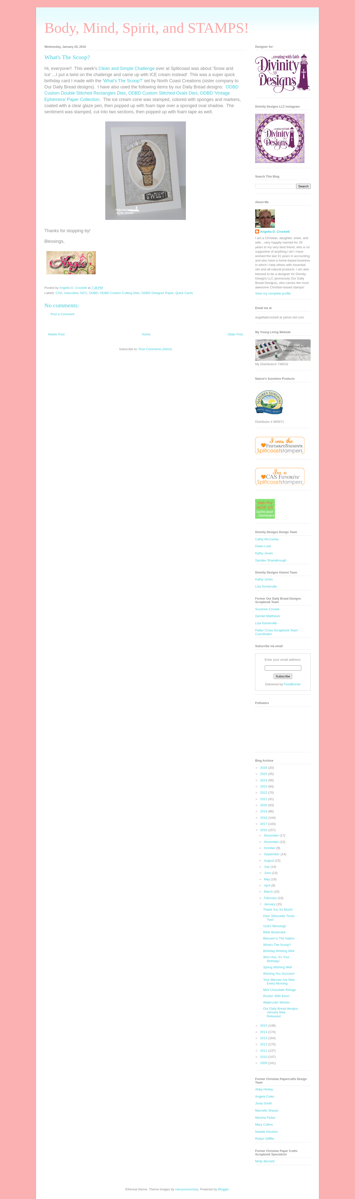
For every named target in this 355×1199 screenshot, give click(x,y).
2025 (264, 774)
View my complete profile (273, 293)
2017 (264, 824)
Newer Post (56, 334)
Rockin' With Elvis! (276, 996)
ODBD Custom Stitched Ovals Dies (162, 93)
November (272, 842)
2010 (264, 1057)
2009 (264, 1063)
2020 (264, 805)
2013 (264, 1038)
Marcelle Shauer (267, 1110)
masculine (71, 293)
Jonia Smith (263, 1103)
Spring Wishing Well (277, 967)
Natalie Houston (266, 1131)
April (267, 885)
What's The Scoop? (277, 945)
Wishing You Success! (279, 973)
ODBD (93, 293)
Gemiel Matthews (267, 616)
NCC (83, 293)
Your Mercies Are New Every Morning (279, 981)
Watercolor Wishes (276, 1002)
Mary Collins (264, 1124)
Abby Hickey (264, 1089)
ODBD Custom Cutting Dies (119, 293)
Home (146, 334)
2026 (264, 768)
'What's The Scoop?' (123, 80)
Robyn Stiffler (264, 1138)
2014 (264, 1032)
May (267, 879)
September (272, 854)
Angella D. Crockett (275, 231)
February (271, 898)
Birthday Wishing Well (278, 951)
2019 (264, 811)
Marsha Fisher (265, 1117)
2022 (264, 792)
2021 (264, 799)
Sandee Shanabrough (270, 560)
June (268, 873)
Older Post (235, 334)
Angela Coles (264, 1096)
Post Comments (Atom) (155, 349)
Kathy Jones (264, 553)
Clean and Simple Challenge (126, 68)
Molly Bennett (265, 1161)
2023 (264, 786)
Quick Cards (184, 293)
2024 (264, 780)
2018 (264, 818)
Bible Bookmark (274, 932)
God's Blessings (274, 926)
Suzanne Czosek (267, 609)
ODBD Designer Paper (157, 293)
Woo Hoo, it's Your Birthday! (276, 959)
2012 (264, 1044)
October (270, 848)
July (267, 867)
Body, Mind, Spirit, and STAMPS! (146, 28)
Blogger (223, 1189)
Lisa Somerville (266, 586)
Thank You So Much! (278, 909)
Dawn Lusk (263, 546)
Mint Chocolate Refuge (279, 990)
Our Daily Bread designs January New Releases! (280, 1012)
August (269, 860)
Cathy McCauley (267, 539)
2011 (264, 1050)
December (272, 835)
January (270, 904)
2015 (264, 1025)
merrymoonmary (186, 1189)
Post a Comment (62, 314)
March (269, 891)
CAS (59, 293)
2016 (264, 830)
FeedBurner (292, 684)
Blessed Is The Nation (278, 938)
